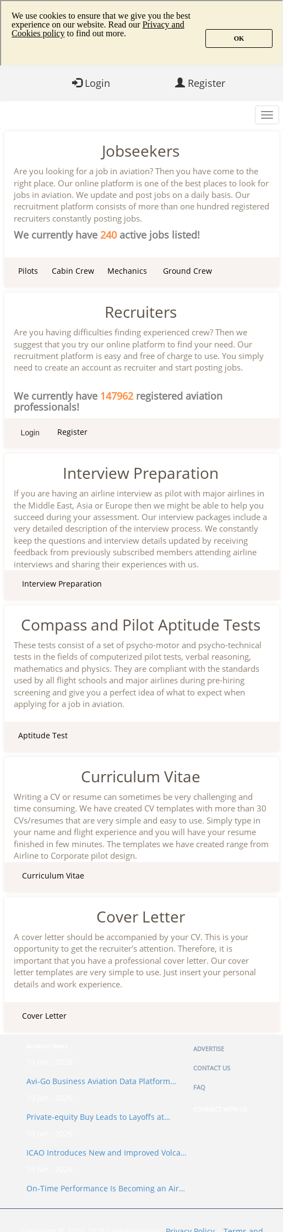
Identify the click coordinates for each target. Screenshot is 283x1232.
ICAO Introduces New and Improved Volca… (106, 1152)
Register (200, 83)
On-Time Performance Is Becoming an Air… (105, 1188)
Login (91, 83)
